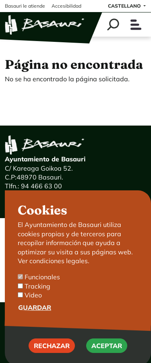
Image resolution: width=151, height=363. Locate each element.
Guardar (34, 318)
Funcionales (42, 288)
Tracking (37, 297)
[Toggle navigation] (136, 25)
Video (33, 305)
